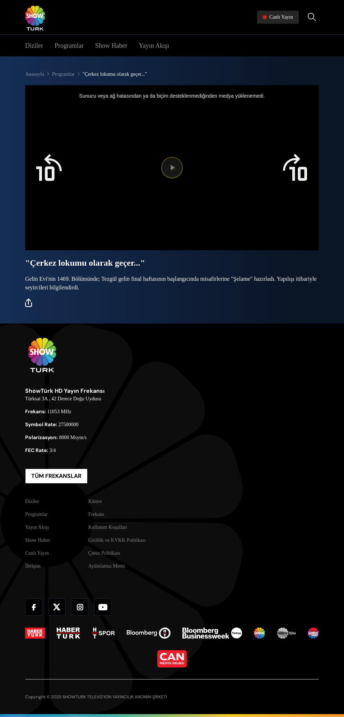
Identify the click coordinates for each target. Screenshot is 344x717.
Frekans (96, 514)
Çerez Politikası (104, 553)
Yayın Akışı (154, 45)
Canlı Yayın (37, 553)
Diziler (34, 45)
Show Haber (111, 45)
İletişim (33, 566)
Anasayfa (34, 74)
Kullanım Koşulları (107, 527)
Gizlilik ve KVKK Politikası (117, 540)
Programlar (69, 45)
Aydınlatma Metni (106, 566)
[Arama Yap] (312, 17)
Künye (95, 501)
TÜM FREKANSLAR (56, 476)
